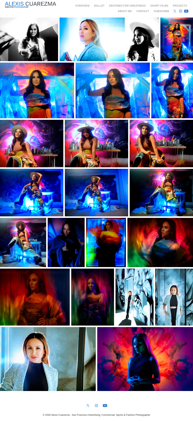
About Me (125, 11)
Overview (82, 5)
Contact (142, 11)
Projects (180, 5)
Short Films (159, 5)
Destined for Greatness (127, 5)
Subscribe (161, 11)
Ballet (99, 5)
